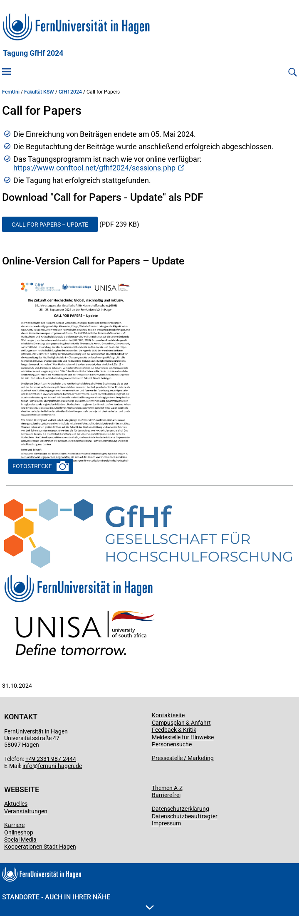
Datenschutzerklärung (180, 808)
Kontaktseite (168, 715)
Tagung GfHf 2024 (33, 53)
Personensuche (172, 744)
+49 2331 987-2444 (50, 759)
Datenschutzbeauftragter (184, 816)
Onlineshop (18, 832)
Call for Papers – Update (50, 224)
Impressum (166, 823)
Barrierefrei (166, 795)
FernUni (11, 92)
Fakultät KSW (39, 92)
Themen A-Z (167, 788)
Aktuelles (15, 803)
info (27, 766)
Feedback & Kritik (174, 729)
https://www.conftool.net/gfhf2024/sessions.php (94, 167)
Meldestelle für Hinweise (183, 737)
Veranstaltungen (25, 811)
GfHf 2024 (70, 92)
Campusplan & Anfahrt (181, 722)
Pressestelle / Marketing (183, 758)
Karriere (14, 825)
